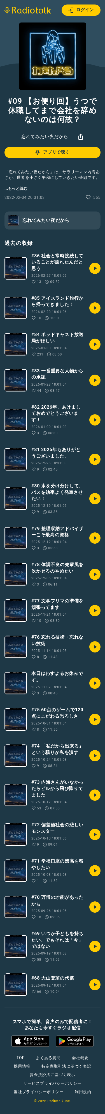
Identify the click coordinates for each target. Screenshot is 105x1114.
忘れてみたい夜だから (44, 136)
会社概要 (80, 1058)
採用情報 (22, 1066)
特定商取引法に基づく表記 (66, 1066)
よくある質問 (48, 1058)
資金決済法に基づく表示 (52, 1074)
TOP (21, 1058)
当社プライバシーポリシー (39, 1092)
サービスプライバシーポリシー (52, 1083)
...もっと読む (15, 188)
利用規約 (83, 1092)
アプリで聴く (52, 152)
